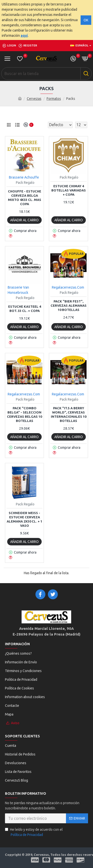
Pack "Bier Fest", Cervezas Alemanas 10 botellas (69, 305)
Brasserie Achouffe (24, 177)
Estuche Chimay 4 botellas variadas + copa (68, 190)
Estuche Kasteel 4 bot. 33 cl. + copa (24, 308)
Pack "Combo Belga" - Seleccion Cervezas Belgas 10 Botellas (24, 414)
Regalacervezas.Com (68, 287)
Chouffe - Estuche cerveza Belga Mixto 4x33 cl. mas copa (24, 197)
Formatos (54, 99)
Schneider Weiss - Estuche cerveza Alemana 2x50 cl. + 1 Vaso (24, 519)
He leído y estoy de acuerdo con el (34, 832)
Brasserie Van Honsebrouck (18, 290)
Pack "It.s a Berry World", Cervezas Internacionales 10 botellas (68, 414)
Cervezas (34, 99)
